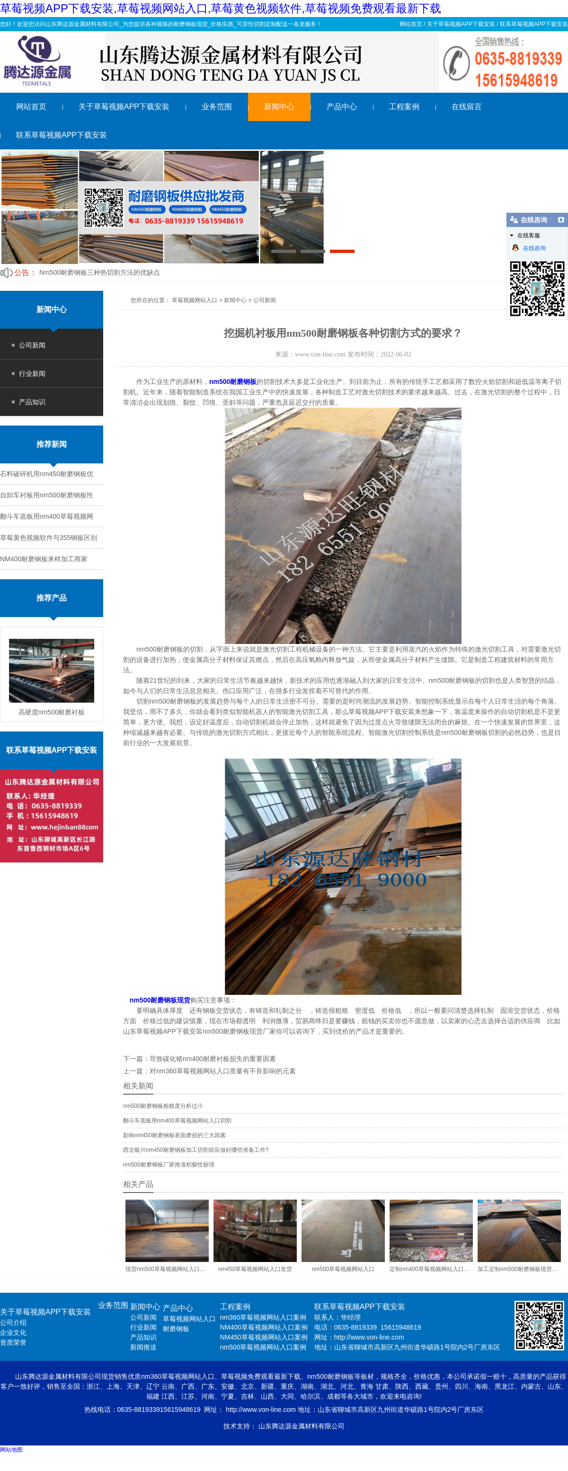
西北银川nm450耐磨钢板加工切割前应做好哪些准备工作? (195, 1150)
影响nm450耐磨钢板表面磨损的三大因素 (174, 1135)
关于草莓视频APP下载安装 (461, 24)
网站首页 (410, 24)
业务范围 (217, 107)
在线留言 (467, 107)
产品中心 (342, 107)
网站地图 (11, 1449)
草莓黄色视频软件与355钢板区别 (48, 537)
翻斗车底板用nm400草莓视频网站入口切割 (177, 1120)
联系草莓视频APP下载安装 (534, 24)
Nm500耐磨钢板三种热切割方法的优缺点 (99, 272)
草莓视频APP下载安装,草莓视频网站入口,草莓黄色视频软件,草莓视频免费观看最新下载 (220, 8)
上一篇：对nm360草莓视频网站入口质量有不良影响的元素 (209, 1071)
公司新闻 (32, 345)
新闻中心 (279, 107)
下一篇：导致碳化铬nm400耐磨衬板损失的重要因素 (199, 1058)
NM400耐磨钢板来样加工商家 (44, 559)
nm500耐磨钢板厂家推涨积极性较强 (168, 1164)
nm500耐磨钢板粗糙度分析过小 (163, 1106)
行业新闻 (32, 373)
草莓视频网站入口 (194, 300)
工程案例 (404, 107)
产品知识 (32, 402)
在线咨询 (529, 248)
